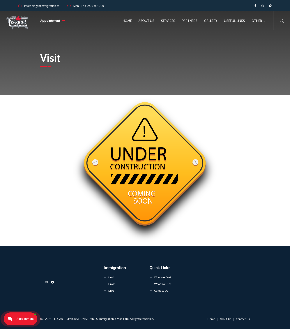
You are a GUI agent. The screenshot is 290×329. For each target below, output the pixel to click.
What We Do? (162, 284)
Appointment (52, 21)
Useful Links (234, 21)
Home (127, 21)
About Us (146, 21)
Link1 (111, 277)
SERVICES (168, 21)
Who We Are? (162, 277)
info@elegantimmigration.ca (41, 6)
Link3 (111, 291)
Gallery (210, 21)
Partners (189, 21)
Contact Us (161, 291)
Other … (258, 21)
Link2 (111, 284)
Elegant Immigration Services (75, 319)
